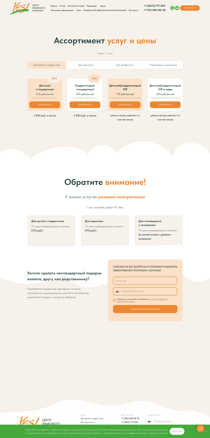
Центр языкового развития (38, 8)
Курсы (83, 415)
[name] (145, 281)
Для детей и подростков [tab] (47, 64)
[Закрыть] (205, 431)
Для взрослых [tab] (85, 64)
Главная (100, 53)
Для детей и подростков (92, 418)
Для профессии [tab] (124, 64)
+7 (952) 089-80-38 (130, 418)
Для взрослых (87, 422)
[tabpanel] (105, 67)
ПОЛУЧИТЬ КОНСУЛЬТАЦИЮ (145, 309)
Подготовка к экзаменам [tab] (163, 64)
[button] (190, 8)
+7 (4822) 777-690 (129, 422)
